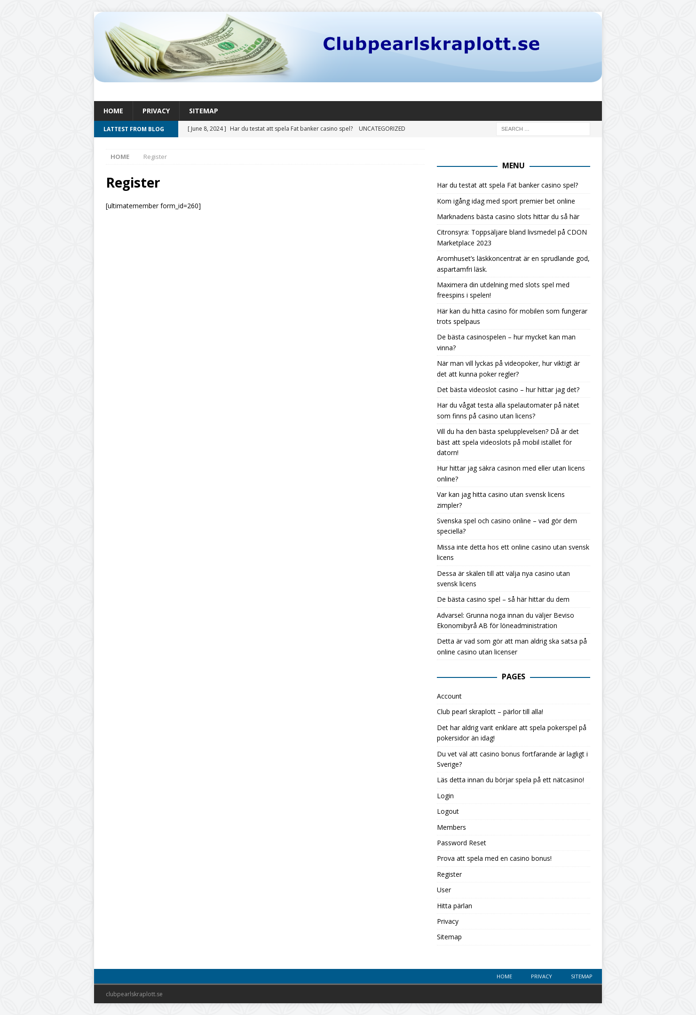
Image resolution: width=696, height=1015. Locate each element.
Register (449, 874)
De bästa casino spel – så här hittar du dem (503, 599)
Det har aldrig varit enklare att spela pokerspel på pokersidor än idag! (511, 732)
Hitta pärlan (454, 905)
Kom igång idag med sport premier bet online (506, 201)
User (444, 889)
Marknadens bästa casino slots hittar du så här (508, 216)
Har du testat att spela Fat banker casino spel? (507, 185)
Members (451, 827)
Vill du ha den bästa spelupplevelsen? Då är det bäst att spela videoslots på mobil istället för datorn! (508, 442)
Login (445, 795)
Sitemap (203, 110)
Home (113, 110)
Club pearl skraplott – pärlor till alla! (490, 711)
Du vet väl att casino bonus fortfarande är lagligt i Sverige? (512, 759)
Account (449, 696)
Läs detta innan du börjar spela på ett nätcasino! (510, 779)
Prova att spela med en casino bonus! (494, 858)
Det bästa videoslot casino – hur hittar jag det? (508, 389)
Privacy (156, 110)
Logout (448, 811)
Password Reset (461, 842)
